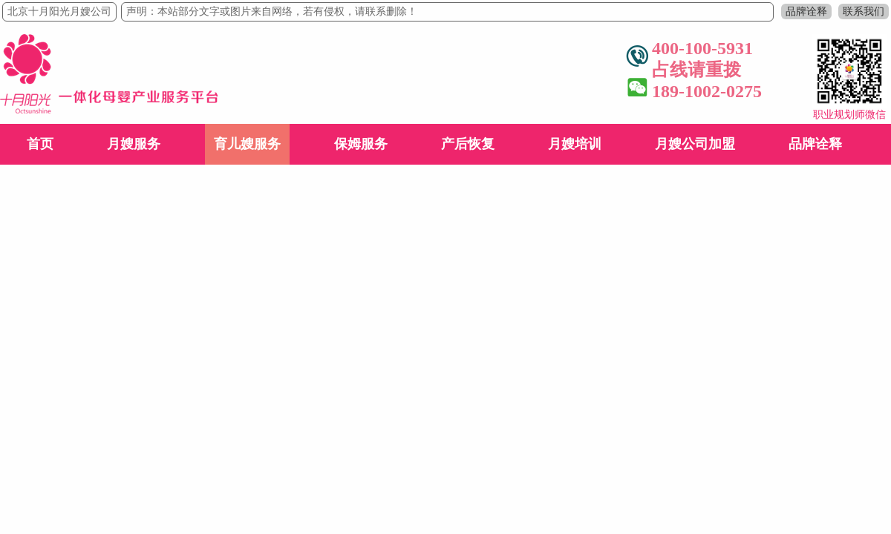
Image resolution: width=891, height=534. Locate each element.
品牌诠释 (806, 11)
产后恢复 (468, 143)
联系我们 (863, 11)
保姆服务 (361, 143)
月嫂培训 (574, 143)
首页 (40, 143)
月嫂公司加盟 (695, 143)
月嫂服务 (133, 143)
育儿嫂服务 (247, 143)
